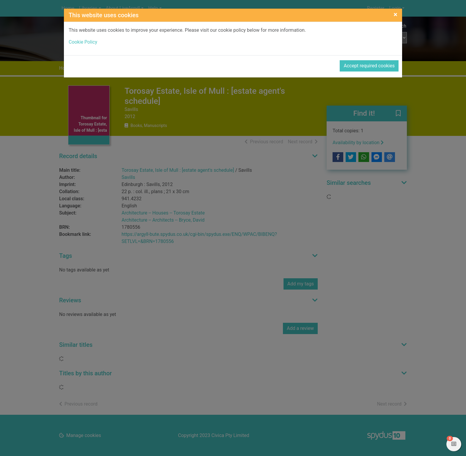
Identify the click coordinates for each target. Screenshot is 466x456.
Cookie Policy (83, 42)
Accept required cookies (369, 66)
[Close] (395, 14)
